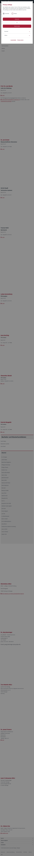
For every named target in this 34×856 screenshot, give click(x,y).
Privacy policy (20, 40)
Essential (7, 13)
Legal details (13, 40)
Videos (15, 13)
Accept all (17, 19)
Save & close (17, 26)
